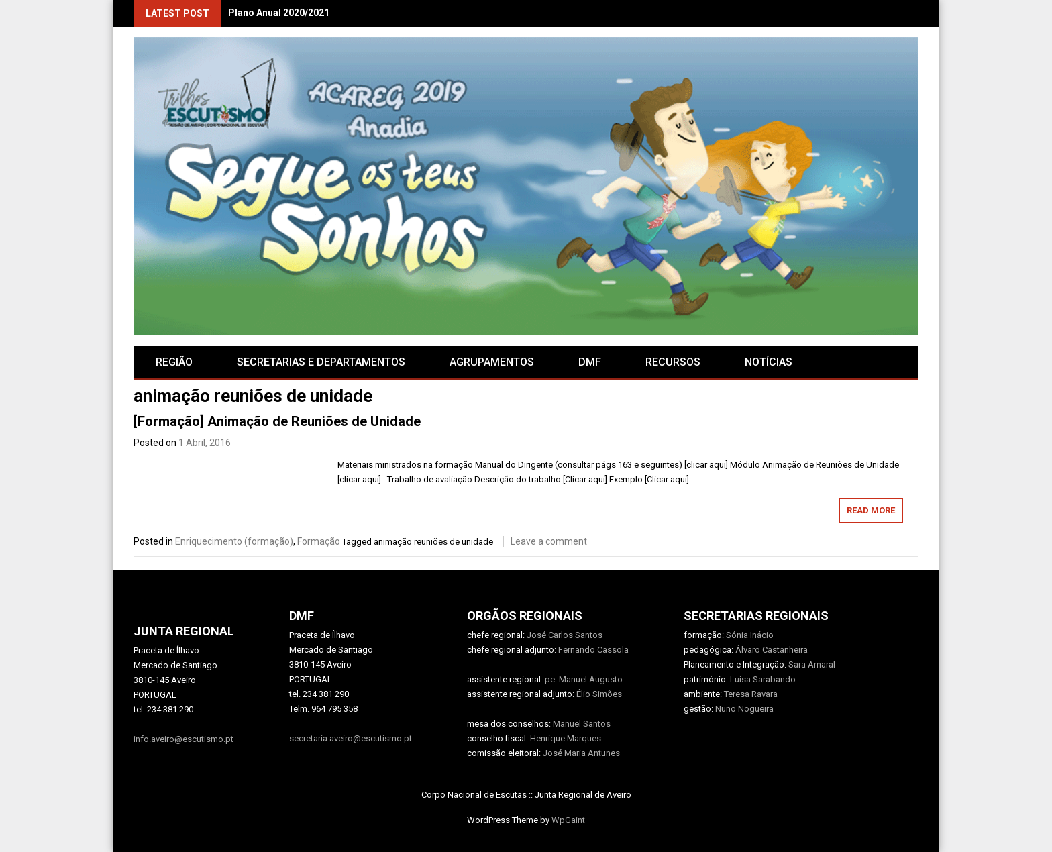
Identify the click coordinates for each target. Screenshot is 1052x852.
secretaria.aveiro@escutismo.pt (350, 738)
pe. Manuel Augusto (584, 679)
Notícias (768, 362)
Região (174, 362)
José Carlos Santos (564, 635)
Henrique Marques (565, 738)
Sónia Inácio (750, 635)
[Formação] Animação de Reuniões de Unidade (277, 421)
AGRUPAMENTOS (492, 362)
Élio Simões (599, 694)
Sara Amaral (811, 664)
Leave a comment (549, 541)
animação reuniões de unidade (433, 542)
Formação (318, 541)
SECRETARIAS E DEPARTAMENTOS (321, 362)
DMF (589, 362)
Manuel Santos (582, 723)
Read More (871, 510)
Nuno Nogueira (744, 709)
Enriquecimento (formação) (234, 541)
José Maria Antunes (581, 753)
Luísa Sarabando (763, 679)
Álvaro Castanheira (771, 650)
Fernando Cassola (593, 650)
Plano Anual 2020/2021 (278, 12)
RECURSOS (672, 362)
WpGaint (568, 820)
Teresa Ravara (751, 694)
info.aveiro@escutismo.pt (183, 739)
